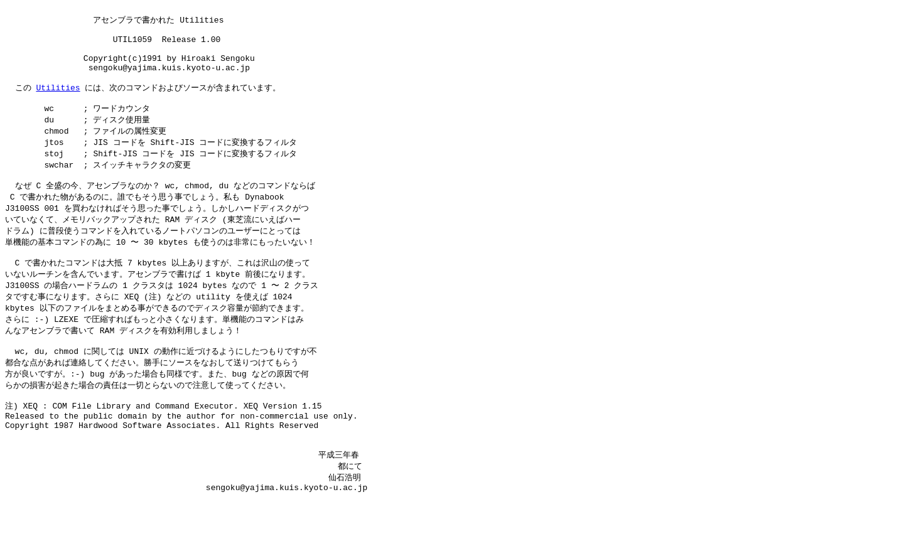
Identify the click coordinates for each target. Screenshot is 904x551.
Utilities (58, 101)
